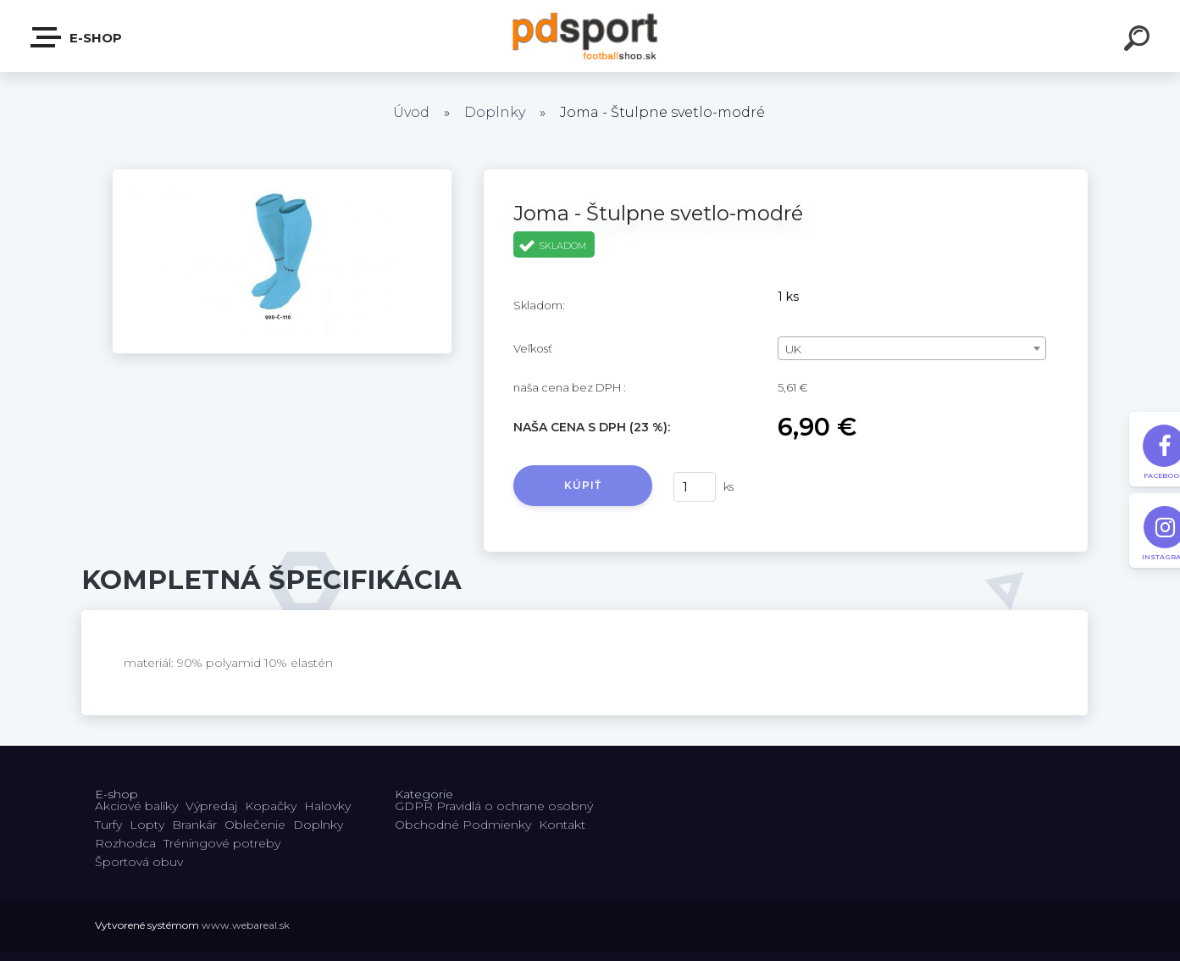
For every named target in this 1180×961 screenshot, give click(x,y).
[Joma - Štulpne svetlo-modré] (282, 175)
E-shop (77, 37)
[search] (1139, 40)
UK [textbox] (793, 349)
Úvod (411, 112)
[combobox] (912, 348)
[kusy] (694, 487)
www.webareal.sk (246, 925)
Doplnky (494, 112)
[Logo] (590, 36)
